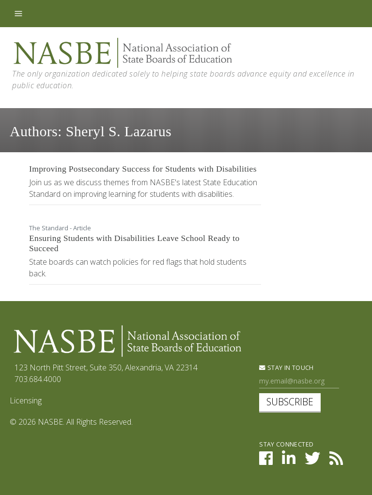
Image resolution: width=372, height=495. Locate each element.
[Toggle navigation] (18, 13)
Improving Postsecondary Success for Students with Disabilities (143, 169)
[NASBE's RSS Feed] (336, 461)
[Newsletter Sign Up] (299, 381)
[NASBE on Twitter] (312, 461)
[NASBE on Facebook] (266, 461)
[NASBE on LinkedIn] (288, 461)
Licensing (26, 400)
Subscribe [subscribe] (289, 401)
